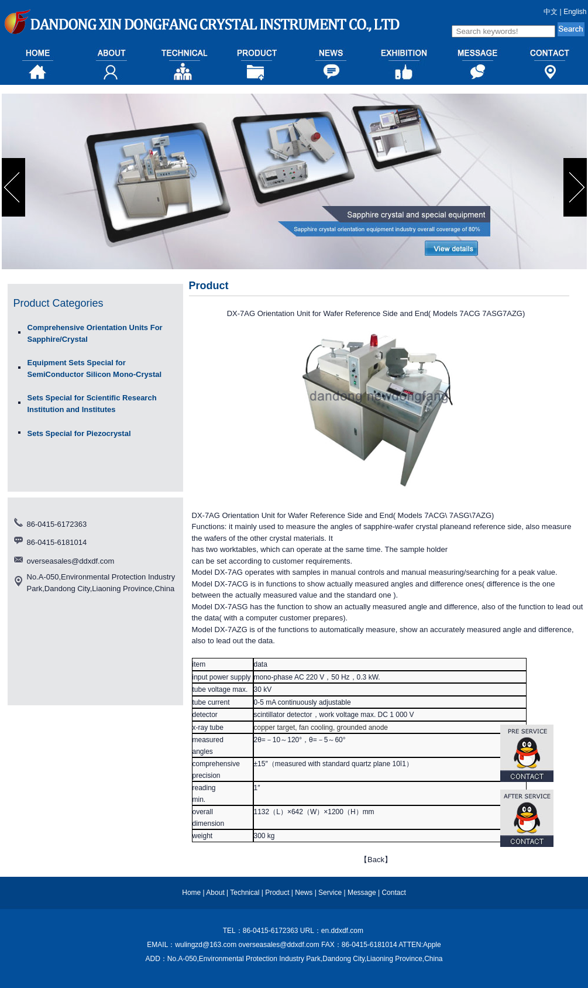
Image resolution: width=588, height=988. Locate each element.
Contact (393, 892)
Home (191, 892)
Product (277, 892)
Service (330, 892)
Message (362, 892)
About (215, 892)
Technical (244, 892)
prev (15, 187)
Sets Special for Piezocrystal (79, 433)
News (303, 892)
